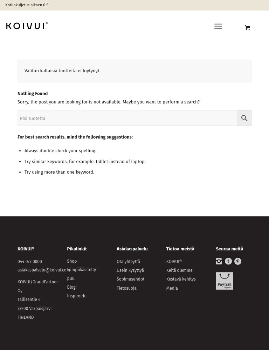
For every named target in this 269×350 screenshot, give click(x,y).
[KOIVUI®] (55, 26)
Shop (72, 261)
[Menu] (218, 26)
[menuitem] (219, 26)
